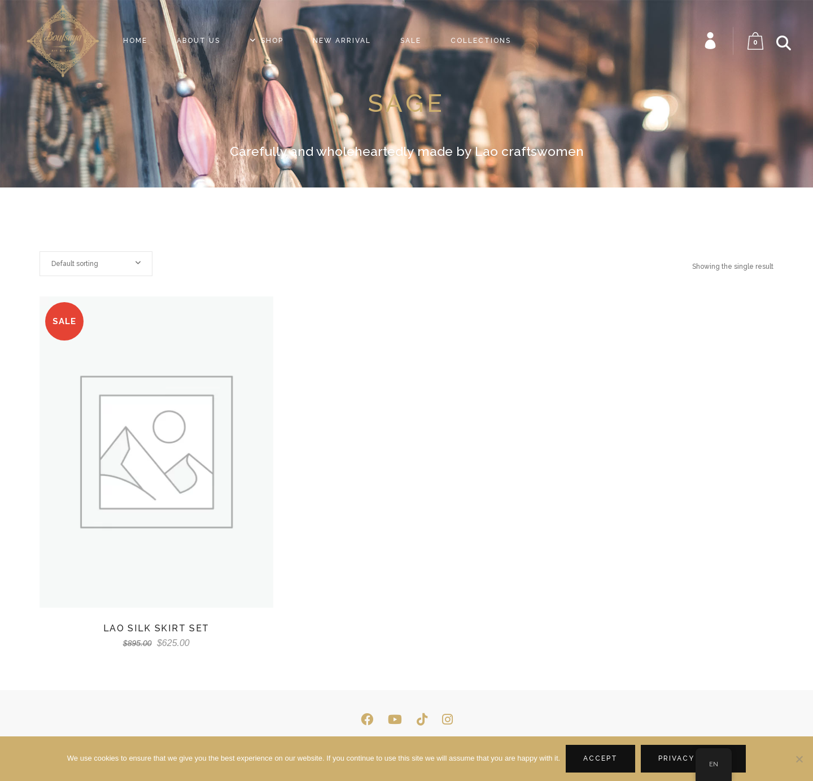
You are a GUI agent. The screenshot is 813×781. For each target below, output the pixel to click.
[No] (799, 759)
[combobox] (96, 263)
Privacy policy (693, 758)
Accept (600, 758)
